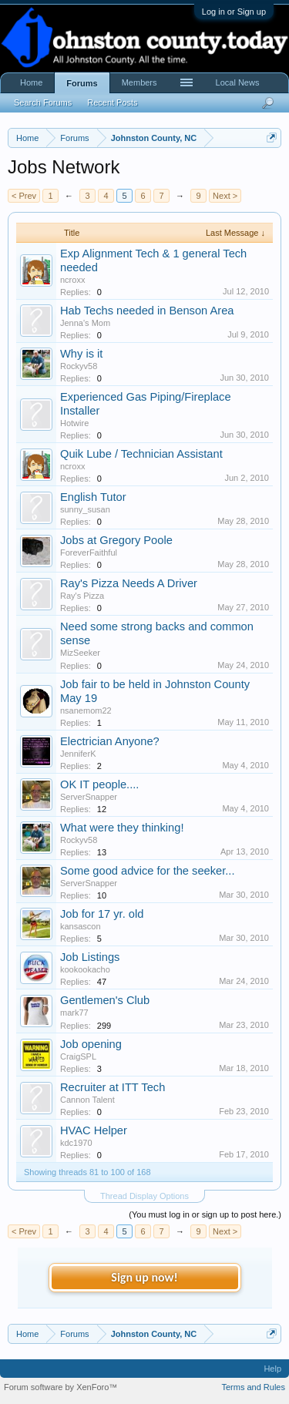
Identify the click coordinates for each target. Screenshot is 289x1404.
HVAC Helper (93, 1130)
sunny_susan (85, 509)
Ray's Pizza (82, 595)
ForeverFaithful (88, 552)
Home (31, 82)
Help (272, 1368)
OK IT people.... (99, 784)
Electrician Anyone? (110, 741)
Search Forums (43, 102)
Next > (225, 195)
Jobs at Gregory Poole (116, 540)
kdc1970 (76, 1142)
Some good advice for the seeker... (147, 871)
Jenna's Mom (85, 322)
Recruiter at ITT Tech (112, 1087)
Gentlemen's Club (105, 1000)
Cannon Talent (87, 1099)
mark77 (74, 1012)
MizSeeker (80, 652)
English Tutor (93, 497)
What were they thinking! (121, 827)
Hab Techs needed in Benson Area (147, 310)
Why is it (81, 354)
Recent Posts (112, 102)
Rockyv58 (78, 366)
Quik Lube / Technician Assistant (141, 454)
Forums (81, 83)
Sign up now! (144, 1277)
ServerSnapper (88, 796)
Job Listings (89, 957)
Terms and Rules (253, 1387)
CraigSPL (78, 1056)
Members (139, 82)
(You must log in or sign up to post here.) (205, 1214)
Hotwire (74, 423)
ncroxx (72, 279)
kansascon (80, 926)
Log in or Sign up (234, 11)
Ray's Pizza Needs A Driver (128, 583)
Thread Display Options (144, 1196)
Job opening (91, 1044)
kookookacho (85, 969)
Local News (238, 82)
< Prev (24, 195)
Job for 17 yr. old (101, 914)
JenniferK (78, 753)
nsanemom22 (86, 710)
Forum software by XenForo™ (60, 1387)
